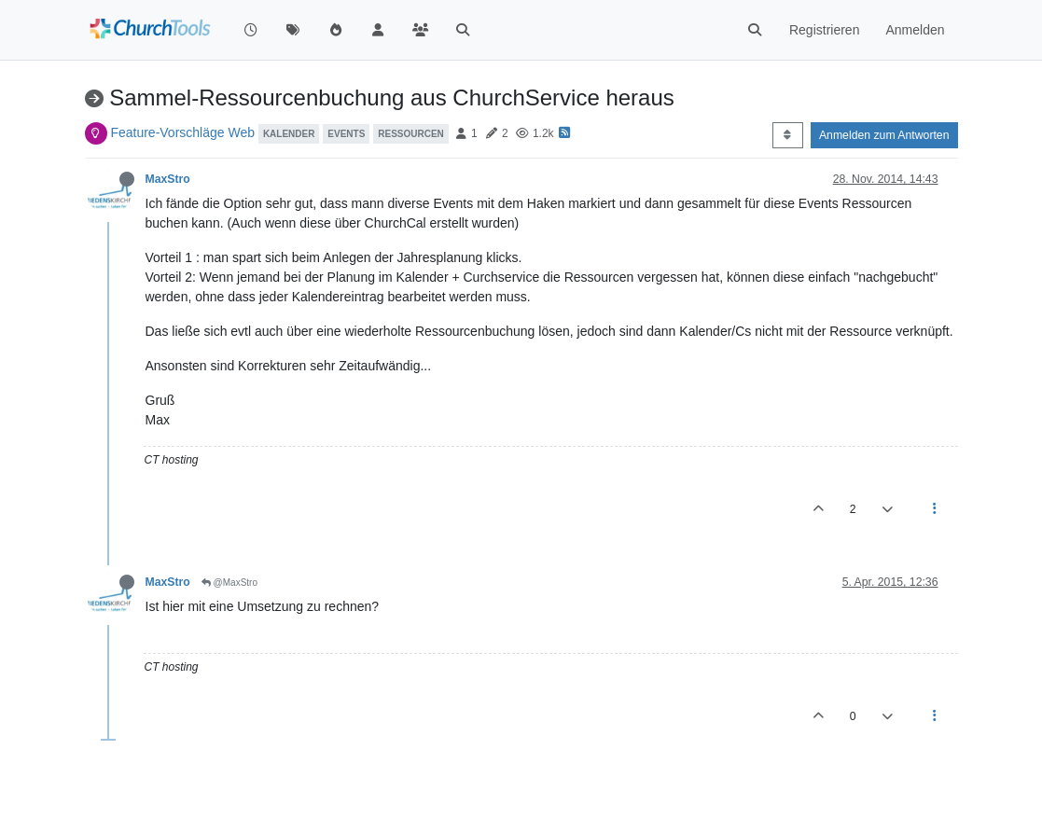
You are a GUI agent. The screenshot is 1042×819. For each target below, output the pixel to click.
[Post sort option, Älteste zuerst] (787, 135)
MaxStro (168, 179)
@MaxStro (229, 582)
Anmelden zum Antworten (884, 135)
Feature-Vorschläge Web (182, 132)
